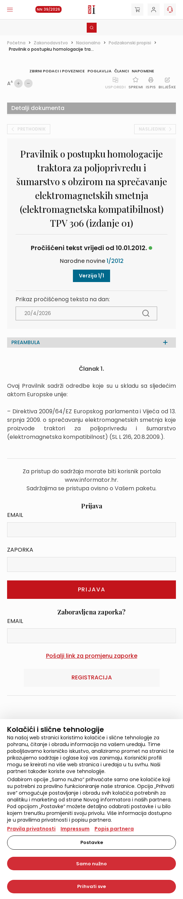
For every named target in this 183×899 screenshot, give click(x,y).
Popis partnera (114, 828)
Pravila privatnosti (31, 828)
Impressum (75, 828)
